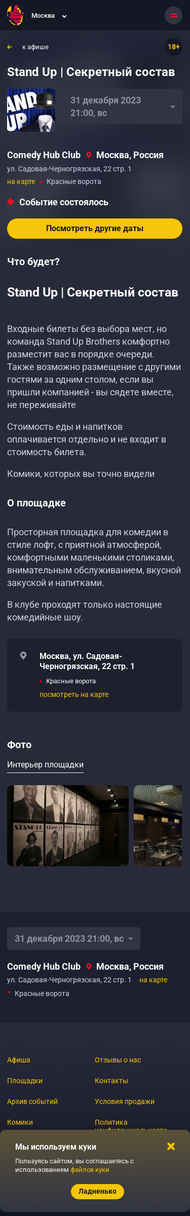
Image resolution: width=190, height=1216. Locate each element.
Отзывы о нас (118, 1060)
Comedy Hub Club (44, 155)
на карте (21, 181)
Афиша (18, 1060)
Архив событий (32, 1101)
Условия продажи (125, 1101)
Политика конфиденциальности (131, 1126)
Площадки (25, 1081)
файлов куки (89, 1169)
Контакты (111, 1081)
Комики (20, 1122)
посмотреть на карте (74, 694)
